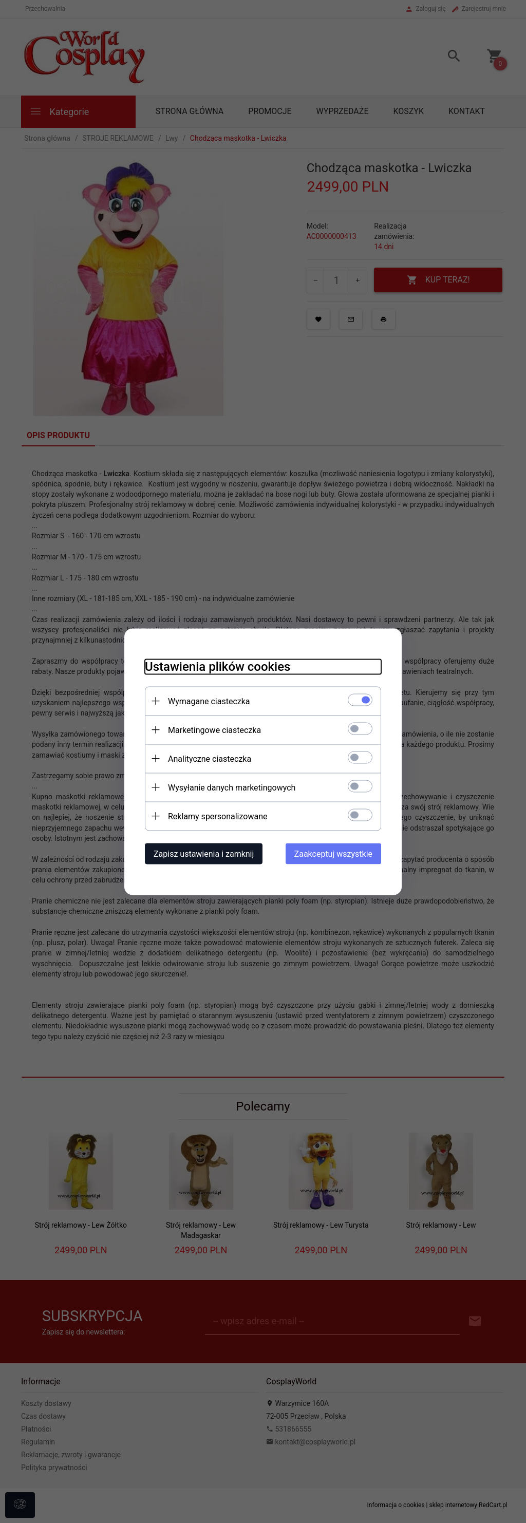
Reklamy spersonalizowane (217, 816)
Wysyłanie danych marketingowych (231, 787)
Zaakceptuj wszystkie (333, 853)
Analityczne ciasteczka (209, 758)
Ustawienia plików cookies (217, 666)
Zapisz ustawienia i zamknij (204, 853)
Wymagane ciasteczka (209, 701)
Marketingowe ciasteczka (214, 730)
